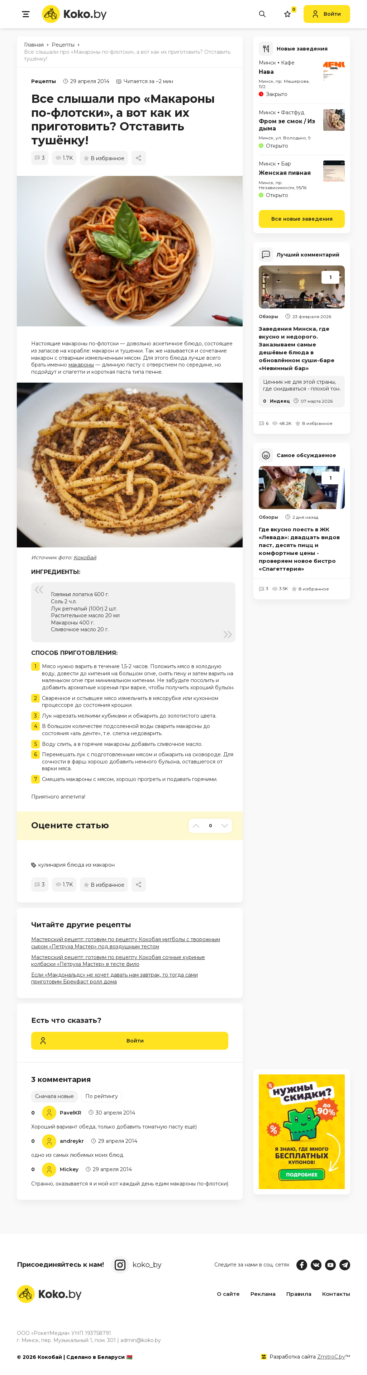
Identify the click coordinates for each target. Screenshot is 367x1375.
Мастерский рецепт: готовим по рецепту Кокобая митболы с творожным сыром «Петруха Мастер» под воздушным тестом (125, 943)
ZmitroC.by (331, 1357)
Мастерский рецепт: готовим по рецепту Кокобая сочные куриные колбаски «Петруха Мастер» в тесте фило (118, 961)
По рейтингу (101, 1096)
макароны (81, 364)
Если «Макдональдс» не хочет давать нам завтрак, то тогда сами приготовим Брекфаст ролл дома (114, 978)
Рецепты (43, 81)
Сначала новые (54, 1096)
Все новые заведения (302, 218)
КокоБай (84, 557)
